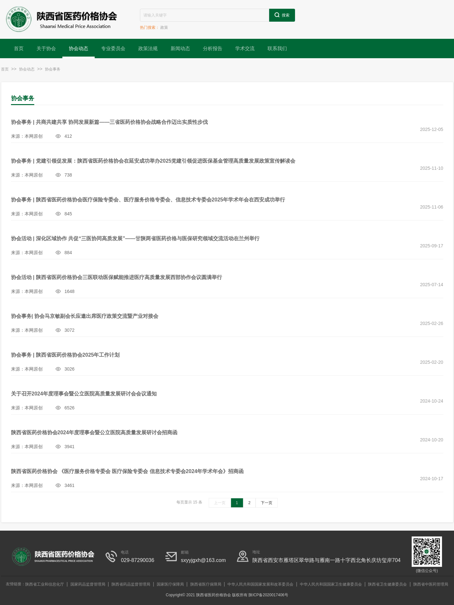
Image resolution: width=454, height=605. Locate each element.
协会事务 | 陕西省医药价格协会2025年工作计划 (65, 355)
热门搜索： (149, 27)
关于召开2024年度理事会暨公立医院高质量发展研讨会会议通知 (84, 393)
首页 (19, 48)
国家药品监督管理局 (87, 584)
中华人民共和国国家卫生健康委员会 (331, 584)
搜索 (282, 14)
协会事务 (52, 69)
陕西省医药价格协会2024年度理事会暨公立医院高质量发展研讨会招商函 (94, 432)
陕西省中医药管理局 (430, 584)
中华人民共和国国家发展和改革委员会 (260, 584)
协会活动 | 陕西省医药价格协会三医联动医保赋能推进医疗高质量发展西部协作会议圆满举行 (116, 277)
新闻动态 (180, 48)
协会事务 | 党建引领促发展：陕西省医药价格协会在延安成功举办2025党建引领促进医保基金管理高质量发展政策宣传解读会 (153, 161)
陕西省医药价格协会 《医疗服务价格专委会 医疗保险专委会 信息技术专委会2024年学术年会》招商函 (127, 471)
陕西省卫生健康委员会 (387, 584)
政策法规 (148, 48)
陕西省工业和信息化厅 (44, 584)
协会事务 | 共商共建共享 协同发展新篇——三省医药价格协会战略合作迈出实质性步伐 (109, 122)
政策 (164, 27)
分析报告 (212, 48)
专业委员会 (113, 48)
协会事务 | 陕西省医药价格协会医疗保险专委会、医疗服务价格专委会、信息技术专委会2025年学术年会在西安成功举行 (148, 199)
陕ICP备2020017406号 (268, 595)
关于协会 (46, 48)
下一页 (266, 503)
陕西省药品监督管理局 (130, 584)
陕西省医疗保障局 (205, 584)
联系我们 (277, 48)
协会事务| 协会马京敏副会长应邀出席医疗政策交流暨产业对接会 (85, 316)
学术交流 (245, 48)
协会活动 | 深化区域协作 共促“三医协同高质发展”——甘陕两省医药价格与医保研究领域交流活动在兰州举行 (135, 238)
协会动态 (78, 48)
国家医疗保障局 (170, 584)
